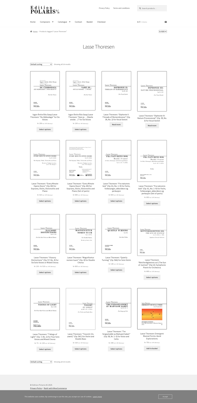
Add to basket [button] (152, 348)
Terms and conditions (121, 8)
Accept (165, 396)
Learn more (97, 396)
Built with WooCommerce (55, 388)
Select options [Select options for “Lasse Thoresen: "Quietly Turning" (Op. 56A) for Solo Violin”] (116, 270)
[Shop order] (41, 64)
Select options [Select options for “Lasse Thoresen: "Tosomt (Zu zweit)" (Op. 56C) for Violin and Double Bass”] (80, 349)
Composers (45, 22)
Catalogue (62, 22)
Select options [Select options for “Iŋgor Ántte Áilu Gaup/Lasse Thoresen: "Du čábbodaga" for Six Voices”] (45, 129)
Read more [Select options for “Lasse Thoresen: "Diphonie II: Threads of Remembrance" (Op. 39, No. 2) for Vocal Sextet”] (116, 124)
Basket (90, 22)
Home (33, 22)
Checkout (101, 22)
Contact (78, 22)
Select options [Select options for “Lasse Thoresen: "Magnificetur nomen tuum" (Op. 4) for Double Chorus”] (80, 272)
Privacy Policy (104, 8)
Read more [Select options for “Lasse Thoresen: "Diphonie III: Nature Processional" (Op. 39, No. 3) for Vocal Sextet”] (152, 125)
